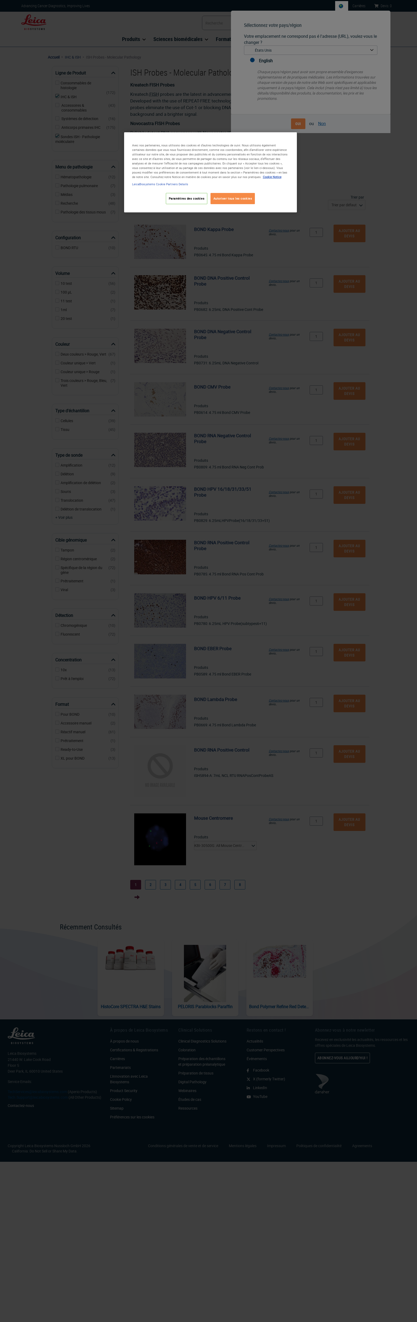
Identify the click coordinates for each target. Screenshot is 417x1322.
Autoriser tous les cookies (232, 198)
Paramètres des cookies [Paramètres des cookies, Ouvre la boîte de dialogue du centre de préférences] (187, 198)
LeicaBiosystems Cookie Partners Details (160, 184)
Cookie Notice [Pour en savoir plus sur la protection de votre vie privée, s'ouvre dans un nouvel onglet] (272, 177)
